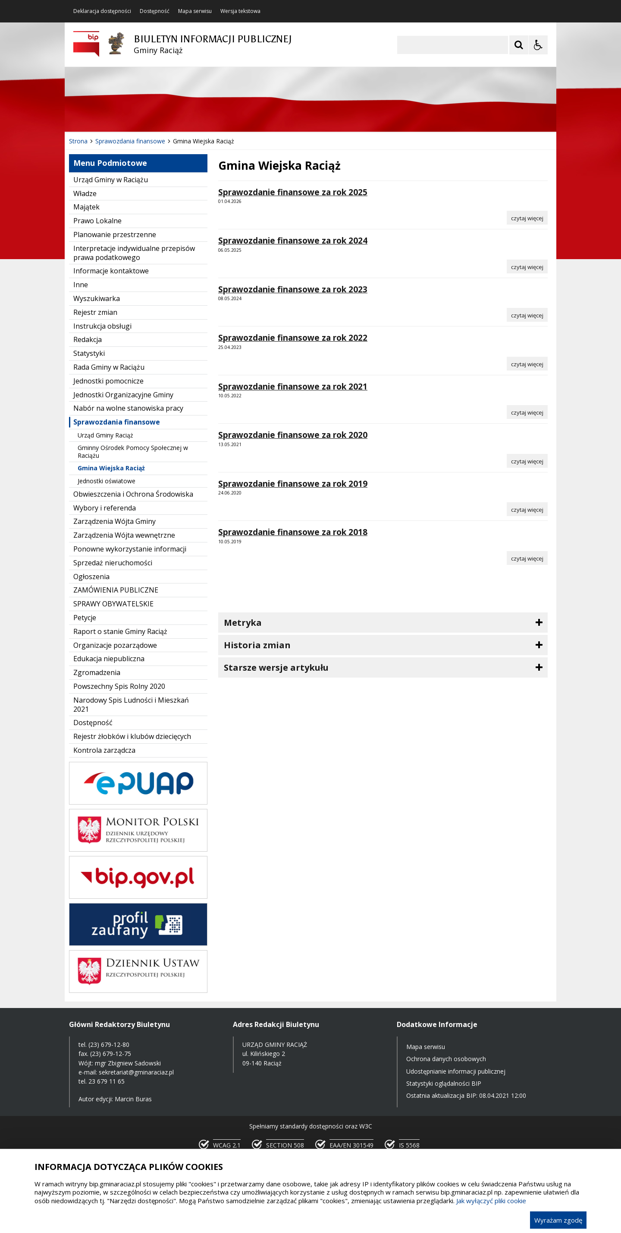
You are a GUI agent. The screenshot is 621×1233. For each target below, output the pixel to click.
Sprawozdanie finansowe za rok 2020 (292, 435)
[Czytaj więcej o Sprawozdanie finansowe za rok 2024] (527, 266)
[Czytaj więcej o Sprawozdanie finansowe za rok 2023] (527, 315)
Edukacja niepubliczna (108, 658)
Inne (80, 284)
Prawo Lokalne (97, 220)
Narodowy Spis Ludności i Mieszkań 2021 (131, 704)
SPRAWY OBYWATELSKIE (113, 604)
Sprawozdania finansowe (116, 422)
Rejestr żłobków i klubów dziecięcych (132, 736)
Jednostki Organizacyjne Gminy (123, 394)
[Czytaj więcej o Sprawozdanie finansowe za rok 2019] (527, 509)
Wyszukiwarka (96, 298)
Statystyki (89, 353)
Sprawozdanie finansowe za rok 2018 (292, 532)
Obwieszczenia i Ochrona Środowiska (133, 494)
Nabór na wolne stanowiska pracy (128, 408)
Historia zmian (257, 645)
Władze (85, 193)
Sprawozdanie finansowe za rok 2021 (292, 386)
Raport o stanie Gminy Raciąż (120, 631)
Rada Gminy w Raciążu (108, 367)
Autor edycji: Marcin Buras (115, 1099)
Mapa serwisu (195, 11)
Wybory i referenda (104, 508)
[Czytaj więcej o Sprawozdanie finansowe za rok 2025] (527, 218)
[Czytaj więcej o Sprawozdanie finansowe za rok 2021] (527, 412)
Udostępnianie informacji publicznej (455, 1071)
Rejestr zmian (95, 312)
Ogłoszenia (91, 576)
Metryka (243, 622)
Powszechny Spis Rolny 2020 (119, 686)
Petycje (84, 617)
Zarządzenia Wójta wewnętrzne (124, 535)
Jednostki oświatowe (106, 481)
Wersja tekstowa (240, 11)
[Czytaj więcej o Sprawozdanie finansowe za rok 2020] (527, 461)
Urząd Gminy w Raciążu (110, 179)
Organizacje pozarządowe (115, 645)
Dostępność (154, 11)
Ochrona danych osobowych (446, 1059)
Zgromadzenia (96, 672)
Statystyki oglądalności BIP (443, 1083)
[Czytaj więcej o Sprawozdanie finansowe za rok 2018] (527, 558)
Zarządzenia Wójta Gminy (114, 521)
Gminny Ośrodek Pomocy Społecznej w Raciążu (133, 452)
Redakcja (87, 339)
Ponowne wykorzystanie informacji (129, 549)
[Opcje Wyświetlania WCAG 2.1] (538, 44)
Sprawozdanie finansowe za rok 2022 (292, 337)
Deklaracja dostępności (102, 11)
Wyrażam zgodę (558, 1220)
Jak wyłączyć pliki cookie (491, 1200)
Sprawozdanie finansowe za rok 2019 (292, 483)
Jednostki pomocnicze (108, 381)
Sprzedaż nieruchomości (112, 562)
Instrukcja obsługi (102, 326)
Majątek (86, 207)
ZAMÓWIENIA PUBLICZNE (115, 590)
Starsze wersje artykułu (276, 667)
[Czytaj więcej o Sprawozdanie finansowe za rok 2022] (527, 364)
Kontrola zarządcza (104, 750)
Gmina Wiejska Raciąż (111, 468)
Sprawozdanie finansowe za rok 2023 (292, 289)
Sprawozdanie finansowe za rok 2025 (292, 192)
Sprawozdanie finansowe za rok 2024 (292, 240)
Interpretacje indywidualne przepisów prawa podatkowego (134, 253)
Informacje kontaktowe (111, 271)
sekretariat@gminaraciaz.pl (136, 1072)
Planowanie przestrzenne (114, 234)
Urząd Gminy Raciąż (105, 435)
